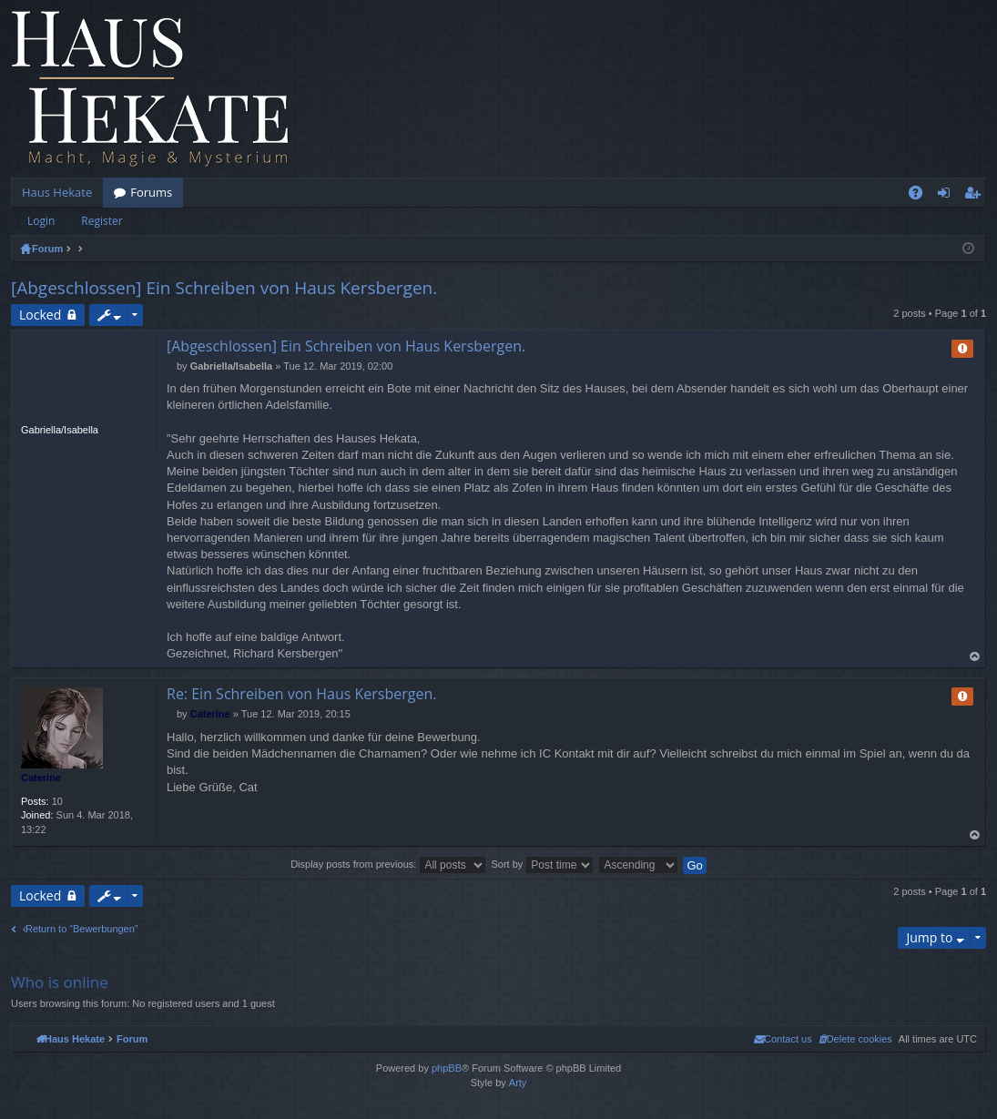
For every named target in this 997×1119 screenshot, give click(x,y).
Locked (40, 314)
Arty (518, 1082)
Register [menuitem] (976, 196)
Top (975, 657)
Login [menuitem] (947, 196)
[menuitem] (855, 1038)
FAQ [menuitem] (921, 196)
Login (41, 221)
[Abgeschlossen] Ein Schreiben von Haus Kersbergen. (224, 288)
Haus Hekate (57, 192)
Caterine (41, 777)
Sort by (542, 864)
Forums (151, 192)
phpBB (447, 1068)
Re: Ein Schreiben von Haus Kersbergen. (301, 694)
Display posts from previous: (388, 864)
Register (101, 221)
